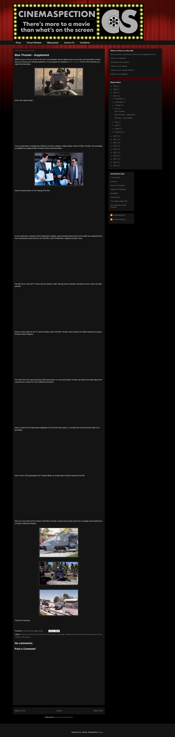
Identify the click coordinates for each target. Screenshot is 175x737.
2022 (115, 136)
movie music (50, 634)
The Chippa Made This (118, 201)
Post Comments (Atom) (64, 717)
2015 (115, 159)
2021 (115, 139)
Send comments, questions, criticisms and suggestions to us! (133, 54)
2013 (115, 166)
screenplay (60, 634)
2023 (115, 96)
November (119, 102)
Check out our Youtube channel (122, 70)
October (118, 105)
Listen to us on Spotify (118, 66)
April (117, 125)
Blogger (100, 732)
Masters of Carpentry (118, 189)
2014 (115, 162)
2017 (115, 152)
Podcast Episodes (34, 43)
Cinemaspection (119, 215)
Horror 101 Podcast (117, 185)
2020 (115, 143)
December (119, 99)
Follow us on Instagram (119, 74)
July (117, 108)
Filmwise (113, 181)
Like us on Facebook (118, 58)
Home (18, 43)
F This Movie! (115, 178)
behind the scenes (27, 634)
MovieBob (114, 193)
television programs (90, 634)
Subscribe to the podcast (119, 62)
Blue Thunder (74, 62)
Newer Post (20, 711)
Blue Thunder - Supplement (125, 115)
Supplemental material (73, 634)
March (117, 129)
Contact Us (69, 43)
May (117, 122)
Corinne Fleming (119, 219)
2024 (115, 93)
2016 (115, 156)
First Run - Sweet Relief (123, 118)
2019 (115, 146)
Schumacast (115, 197)
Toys (100, 634)
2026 (115, 86)
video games (26, 637)
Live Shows (85, 43)
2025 (115, 89)
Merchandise (52, 43)
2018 (115, 149)
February (118, 132)
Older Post (98, 711)
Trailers (17, 637)
